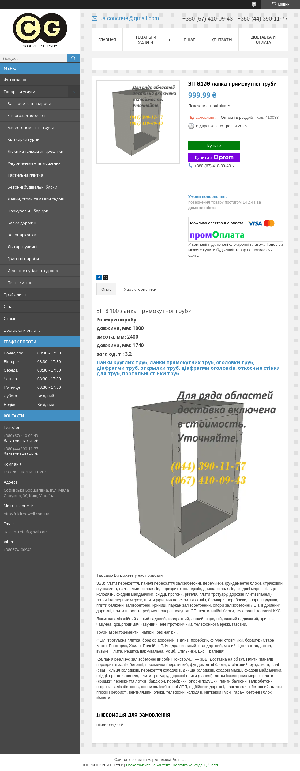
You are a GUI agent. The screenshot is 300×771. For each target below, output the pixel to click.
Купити (214, 145)
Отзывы (12, 318)
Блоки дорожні (22, 223)
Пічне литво (19, 282)
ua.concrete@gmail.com (26, 531)
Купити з (214, 157)
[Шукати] (73, 58)
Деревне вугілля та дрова (33, 270)
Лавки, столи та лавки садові (36, 199)
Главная (107, 39)
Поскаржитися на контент (148, 765)
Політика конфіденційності (195, 765)
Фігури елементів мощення (34, 163)
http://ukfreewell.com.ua (26, 513)
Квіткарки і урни (23, 139)
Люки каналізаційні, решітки (35, 151)
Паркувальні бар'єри (28, 211)
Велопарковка (22, 235)
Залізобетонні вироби (29, 103)
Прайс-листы (16, 294)
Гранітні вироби (23, 258)
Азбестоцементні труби (31, 127)
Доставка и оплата (22, 330)
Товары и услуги (19, 91)
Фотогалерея (17, 79)
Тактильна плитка (25, 175)
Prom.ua (179, 760)
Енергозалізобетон (26, 115)
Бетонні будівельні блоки (32, 187)
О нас (9, 306)
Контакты (221, 39)
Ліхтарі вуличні (22, 246)
